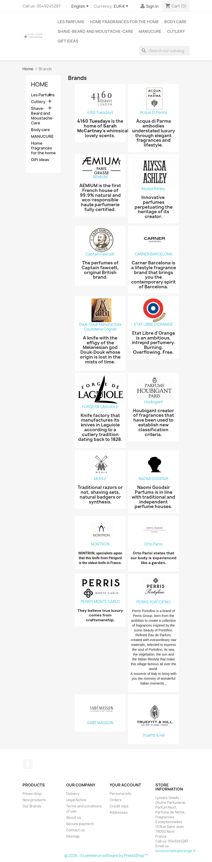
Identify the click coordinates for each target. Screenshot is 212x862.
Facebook (28, 764)
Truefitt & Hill (154, 735)
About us (73, 817)
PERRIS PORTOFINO (153, 602)
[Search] (164, 51)
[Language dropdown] (80, 6)
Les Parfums (71, 21)
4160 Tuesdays (100, 112)
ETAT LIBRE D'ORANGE (153, 324)
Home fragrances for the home (124, 21)
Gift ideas (68, 41)
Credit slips (119, 806)
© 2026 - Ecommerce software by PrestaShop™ (106, 855)
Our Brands (32, 806)
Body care (175, 21)
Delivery (72, 793)
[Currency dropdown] (122, 6)
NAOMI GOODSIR (153, 478)
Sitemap (73, 836)
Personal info (120, 793)
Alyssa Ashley (153, 188)
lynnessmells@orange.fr (175, 850)
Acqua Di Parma (153, 112)
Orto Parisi (153, 544)
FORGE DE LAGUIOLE (100, 406)
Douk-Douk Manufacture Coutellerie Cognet (100, 327)
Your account (125, 785)
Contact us (75, 830)
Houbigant (153, 402)
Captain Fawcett (100, 254)
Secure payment (80, 823)
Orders (115, 800)
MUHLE (100, 478)
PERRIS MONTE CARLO (100, 601)
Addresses (119, 812)
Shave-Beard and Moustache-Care (95, 31)
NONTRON (100, 544)
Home (39, 84)
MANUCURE (150, 31)
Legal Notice (76, 800)
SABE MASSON (100, 723)
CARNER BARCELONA (153, 254)
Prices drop (32, 793)
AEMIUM (100, 177)
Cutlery (176, 31)
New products (34, 800)
